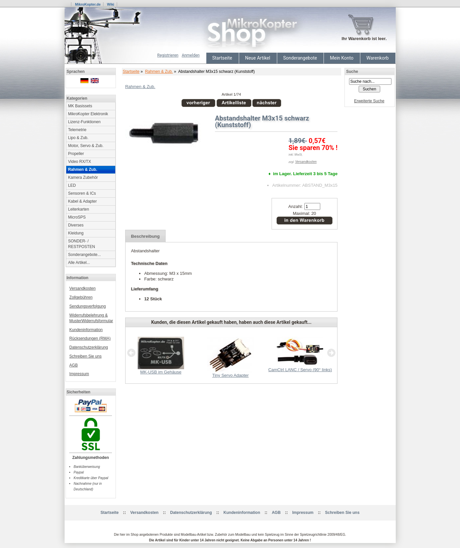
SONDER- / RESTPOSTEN (81, 244)
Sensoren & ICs (82, 193)
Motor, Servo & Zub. (86, 145)
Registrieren (168, 55)
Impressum (79, 374)
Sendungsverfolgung (87, 306)
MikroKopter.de (88, 4)
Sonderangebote (300, 58)
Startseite (222, 58)
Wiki (110, 4)
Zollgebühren (80, 297)
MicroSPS (77, 217)
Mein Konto (341, 58)
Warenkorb (377, 58)
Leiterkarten (78, 209)
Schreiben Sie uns (85, 356)
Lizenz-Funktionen (84, 122)
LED (72, 185)
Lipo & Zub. (78, 137)
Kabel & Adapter (82, 201)
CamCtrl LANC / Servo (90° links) (300, 369)
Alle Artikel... (79, 262)
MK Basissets (80, 106)
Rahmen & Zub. (159, 71)
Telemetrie (77, 129)
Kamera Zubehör (83, 177)
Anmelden (191, 55)
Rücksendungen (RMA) (90, 338)
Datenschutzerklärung (88, 347)
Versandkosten (82, 288)
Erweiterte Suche (369, 101)
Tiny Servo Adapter (230, 375)
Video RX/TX (79, 161)
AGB (73, 365)
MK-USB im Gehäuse (160, 372)
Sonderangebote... (84, 254)
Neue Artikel (257, 58)
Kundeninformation (86, 329)
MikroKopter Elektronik (88, 114)
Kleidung (76, 233)
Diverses (76, 225)
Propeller (76, 153)
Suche (352, 71)
